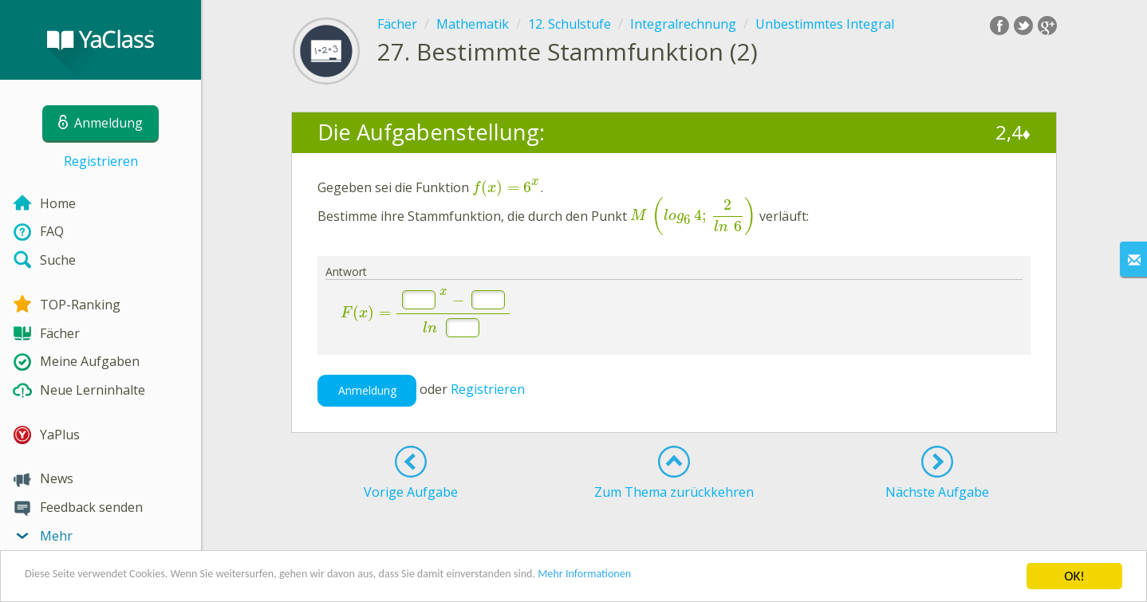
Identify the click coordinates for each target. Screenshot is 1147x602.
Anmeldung (367, 390)
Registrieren (101, 161)
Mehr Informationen (699, 578)
